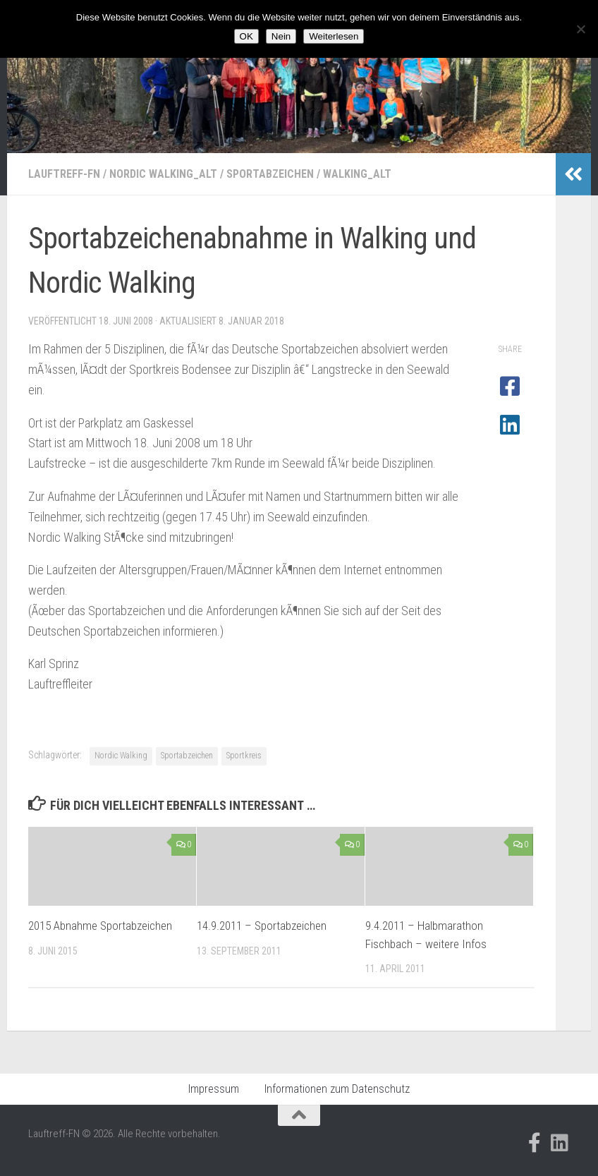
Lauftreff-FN (64, 174)
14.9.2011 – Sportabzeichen (262, 926)
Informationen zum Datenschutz (337, 1089)
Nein (281, 36)
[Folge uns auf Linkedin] (560, 1143)
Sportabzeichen (270, 174)
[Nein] (580, 29)
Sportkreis (244, 755)
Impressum (213, 1089)
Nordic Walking (120, 755)
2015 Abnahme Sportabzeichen (100, 926)
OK (246, 36)
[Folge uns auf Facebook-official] (534, 1143)
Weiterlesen (333, 36)
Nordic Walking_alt (163, 174)
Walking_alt (357, 174)
